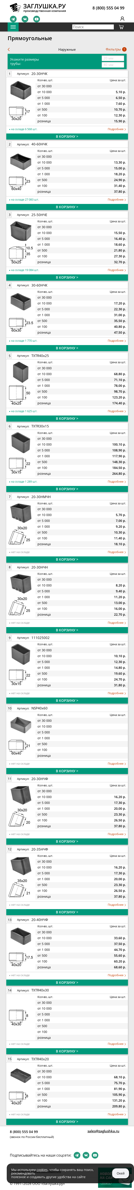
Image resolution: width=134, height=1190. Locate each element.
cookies (42, 1170)
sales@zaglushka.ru (103, 1131)
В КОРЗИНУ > (67, 136)
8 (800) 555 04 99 (108, 7)
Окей (121, 1173)
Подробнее (117, 129)
